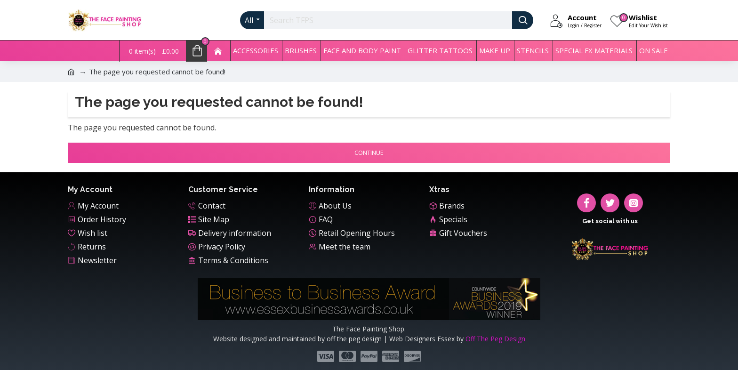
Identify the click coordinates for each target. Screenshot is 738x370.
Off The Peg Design (495, 338)
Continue (369, 152)
